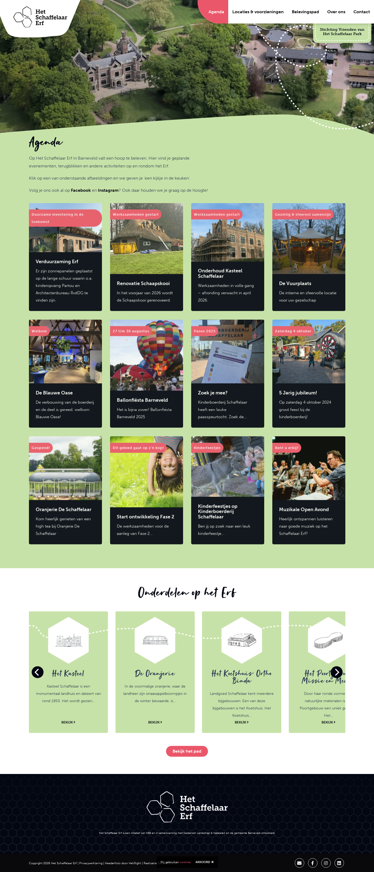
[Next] (337, 672)
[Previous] (38, 672)
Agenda (216, 11)
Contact (361, 11)
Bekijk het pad (187, 751)
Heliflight (135, 863)
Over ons (336, 11)
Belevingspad (305, 11)
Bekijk (68, 722)
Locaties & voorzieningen (258, 11)
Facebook (81, 190)
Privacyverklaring (90, 863)
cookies (185, 862)
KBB (148, 833)
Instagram (108, 190)
